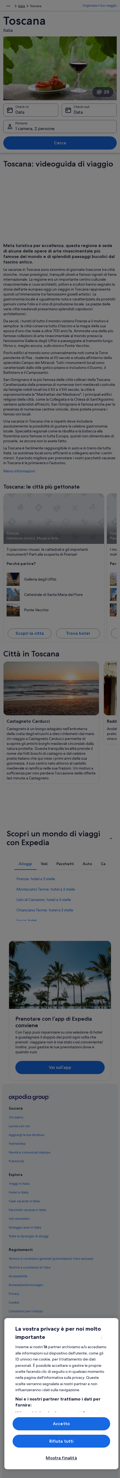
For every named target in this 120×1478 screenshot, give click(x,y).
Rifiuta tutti (61, 1441)
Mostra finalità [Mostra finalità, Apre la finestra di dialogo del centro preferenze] (61, 1457)
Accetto (61, 1423)
